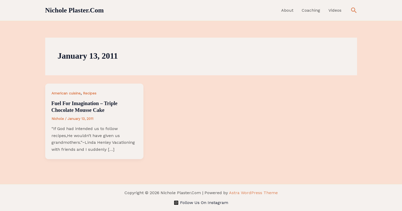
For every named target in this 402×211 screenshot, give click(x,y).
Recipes (89, 93)
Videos (334, 10)
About (287, 10)
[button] (354, 10)
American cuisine (66, 93)
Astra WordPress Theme (253, 192)
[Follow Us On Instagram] (201, 202)
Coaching (311, 10)
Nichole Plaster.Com (74, 10)
